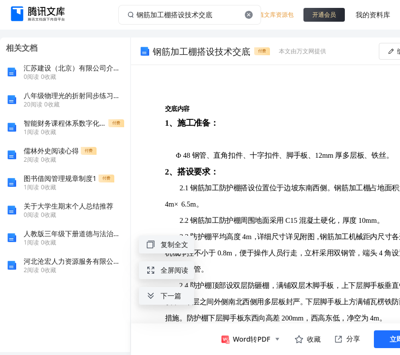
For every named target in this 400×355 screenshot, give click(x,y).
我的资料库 (373, 14)
